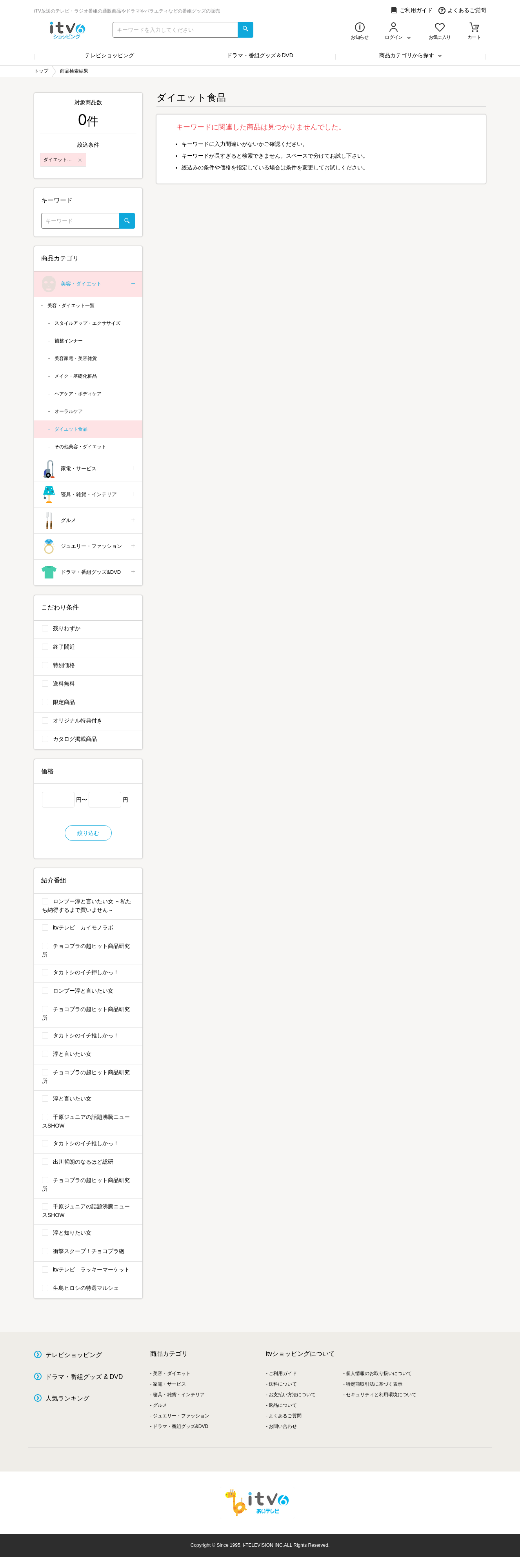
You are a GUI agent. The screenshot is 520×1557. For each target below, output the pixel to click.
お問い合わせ (283, 1426)
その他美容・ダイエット (80, 446)
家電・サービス (88, 469)
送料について (283, 1384)
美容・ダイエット (88, 284)
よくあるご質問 (462, 10)
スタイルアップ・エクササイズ (87, 323)
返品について (283, 1405)
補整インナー (69, 341)
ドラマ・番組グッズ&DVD (88, 572)
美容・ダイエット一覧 (71, 305)
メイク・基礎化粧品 (76, 376)
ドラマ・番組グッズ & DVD (84, 1376)
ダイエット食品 (71, 429)
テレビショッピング (109, 55)
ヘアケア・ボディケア (78, 394)
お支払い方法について (292, 1394)
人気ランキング (67, 1398)
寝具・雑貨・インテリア (88, 495)
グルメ (88, 520)
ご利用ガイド (412, 10)
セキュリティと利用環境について (381, 1394)
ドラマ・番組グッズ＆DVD (260, 55)
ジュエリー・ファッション (88, 546)
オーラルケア (69, 411)
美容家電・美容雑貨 (76, 358)
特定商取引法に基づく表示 (374, 1384)
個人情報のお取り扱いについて (379, 1373)
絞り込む (88, 833)
